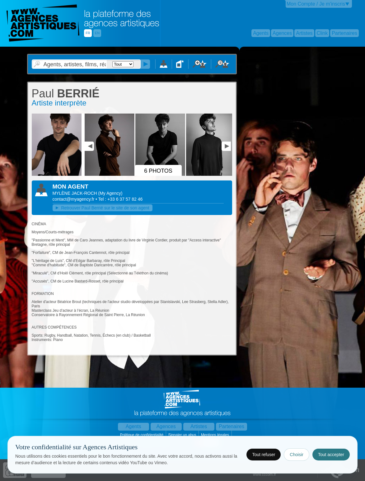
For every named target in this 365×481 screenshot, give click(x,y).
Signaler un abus (182, 435)
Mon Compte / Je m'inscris (316, 4)
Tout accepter (331, 454)
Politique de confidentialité (142, 435)
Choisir (296, 454)
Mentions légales (215, 435)
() (110, 193)
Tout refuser (263, 454)
